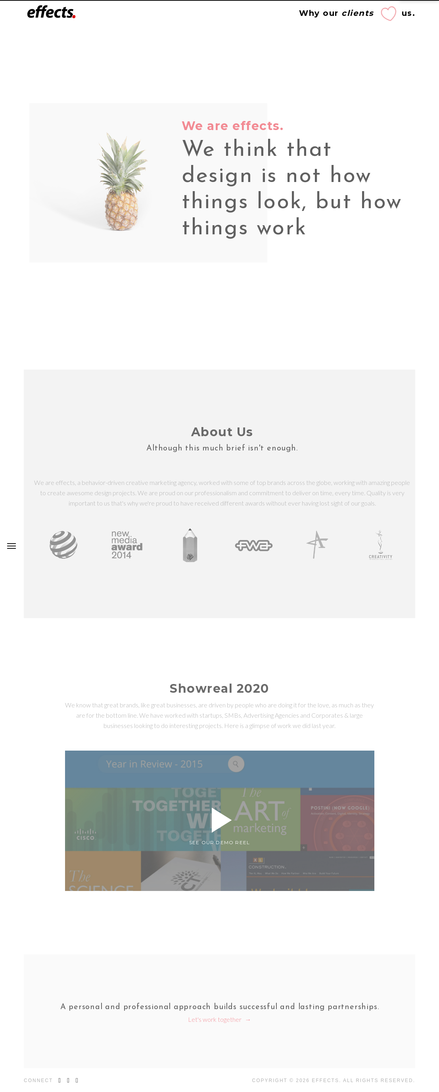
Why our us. (357, 13)
